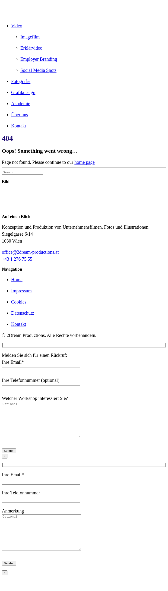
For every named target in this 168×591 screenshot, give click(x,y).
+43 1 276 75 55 (17, 259)
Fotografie (20, 81)
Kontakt (18, 125)
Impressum (21, 290)
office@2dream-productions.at (30, 252)
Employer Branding (38, 59)
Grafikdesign (23, 92)
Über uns (19, 114)
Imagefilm (30, 36)
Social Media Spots (38, 70)
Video (16, 25)
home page (84, 162)
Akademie (20, 103)
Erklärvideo (31, 48)
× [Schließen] (5, 463)
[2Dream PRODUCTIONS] (84, 10)
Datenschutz (22, 313)
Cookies (18, 301)
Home (16, 279)
